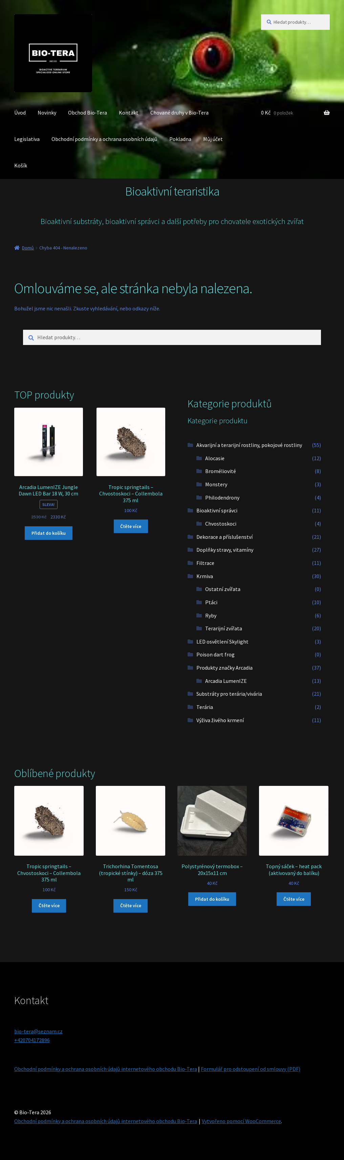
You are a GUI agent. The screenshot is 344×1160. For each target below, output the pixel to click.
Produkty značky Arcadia (224, 667)
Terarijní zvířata (223, 628)
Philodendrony (222, 497)
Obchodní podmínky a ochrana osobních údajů (104, 139)
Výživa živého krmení (220, 720)
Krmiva (204, 576)
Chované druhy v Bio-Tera (179, 112)
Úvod (20, 112)
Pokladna (180, 139)
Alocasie (214, 458)
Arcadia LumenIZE (226, 680)
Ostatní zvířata (222, 589)
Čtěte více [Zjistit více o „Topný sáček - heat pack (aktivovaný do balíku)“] (293, 899)
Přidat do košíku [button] (48, 533)
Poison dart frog (215, 654)
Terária (204, 707)
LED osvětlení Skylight (222, 641)
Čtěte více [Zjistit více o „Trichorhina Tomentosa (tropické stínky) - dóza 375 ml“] (130, 905)
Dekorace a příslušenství (224, 536)
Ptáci (211, 602)
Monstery (216, 484)
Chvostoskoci (220, 523)
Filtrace (205, 562)
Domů (28, 248)
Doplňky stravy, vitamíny (224, 549)
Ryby (210, 615)
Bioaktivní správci (216, 510)
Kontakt (128, 112)
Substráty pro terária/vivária (229, 693)
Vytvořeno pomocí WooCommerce (241, 1121)
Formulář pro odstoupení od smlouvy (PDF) (250, 1068)
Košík (20, 165)
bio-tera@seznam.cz (38, 1031)
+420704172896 (32, 1040)
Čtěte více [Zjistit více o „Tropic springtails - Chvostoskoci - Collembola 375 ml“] (130, 526)
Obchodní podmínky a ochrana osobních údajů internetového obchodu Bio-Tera (105, 1068)
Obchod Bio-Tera (87, 112)
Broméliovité (220, 471)
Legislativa (27, 139)
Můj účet (213, 139)
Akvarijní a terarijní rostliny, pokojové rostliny (249, 445)
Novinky (47, 112)
